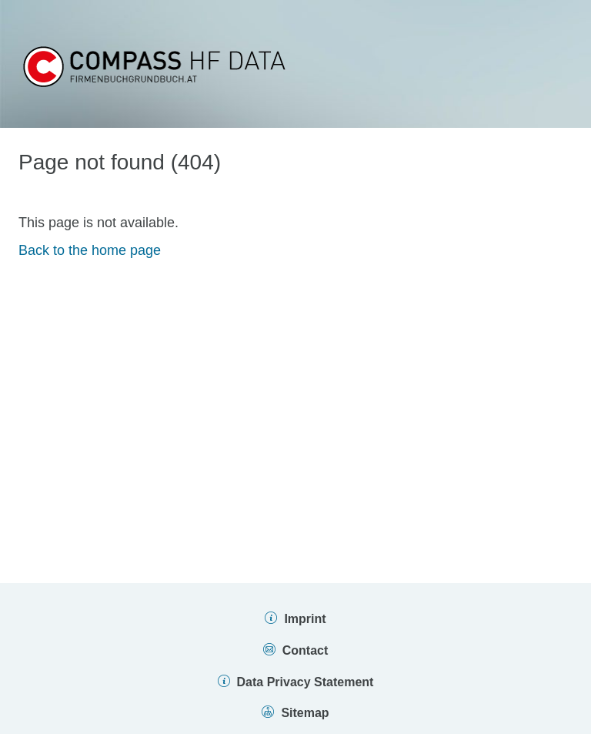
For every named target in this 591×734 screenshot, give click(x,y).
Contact (305, 650)
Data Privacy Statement (305, 682)
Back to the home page (89, 250)
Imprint (305, 618)
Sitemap (305, 712)
